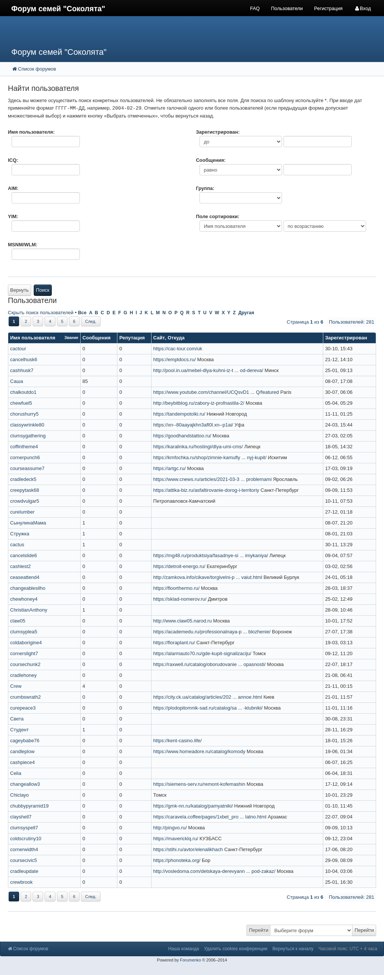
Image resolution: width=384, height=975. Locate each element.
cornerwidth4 (24, 849)
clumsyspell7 (24, 827)
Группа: (205, 188)
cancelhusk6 (23, 359)
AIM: (13, 188)
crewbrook (21, 882)
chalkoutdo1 (23, 392)
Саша (16, 381)
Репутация (132, 338)
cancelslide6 (23, 555)
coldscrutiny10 (25, 838)
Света (17, 719)
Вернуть (19, 290)
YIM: (13, 216)
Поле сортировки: (217, 216)
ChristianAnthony (28, 610)
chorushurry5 (24, 414)
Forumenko (190, 960)
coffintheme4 (24, 446)
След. (90, 321)
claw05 (17, 621)
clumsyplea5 (23, 631)
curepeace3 (23, 708)
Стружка (19, 533)
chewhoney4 (24, 599)
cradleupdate (24, 871)
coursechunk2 (25, 664)
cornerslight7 (24, 653)
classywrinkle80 (27, 425)
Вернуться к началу (293, 948)
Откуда (176, 338)
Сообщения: (210, 160)
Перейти (258, 930)
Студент (19, 729)
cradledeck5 (23, 479)
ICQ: (13, 160)
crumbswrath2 (25, 697)
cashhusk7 (21, 370)
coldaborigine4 (26, 642)
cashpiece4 (22, 762)
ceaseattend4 (24, 577)
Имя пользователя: (31, 132)
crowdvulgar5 (24, 501)
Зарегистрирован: (218, 132)
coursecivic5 (23, 860)
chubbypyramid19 (29, 806)
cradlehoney (23, 675)
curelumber (22, 512)
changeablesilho (27, 588)
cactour (18, 348)
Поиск (43, 290)
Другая (246, 312)
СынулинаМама (28, 523)
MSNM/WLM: (23, 244)
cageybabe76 (24, 740)
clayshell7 (21, 817)
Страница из (305, 322)
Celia (15, 773)
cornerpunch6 (25, 457)
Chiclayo (19, 795)
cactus (17, 544)
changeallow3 (25, 784)
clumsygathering (28, 436)
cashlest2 (20, 566)
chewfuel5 (21, 403)
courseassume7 (27, 468)
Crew (15, 686)
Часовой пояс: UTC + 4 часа (347, 948)
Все (82, 312)
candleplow (22, 751)
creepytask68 (24, 490)
